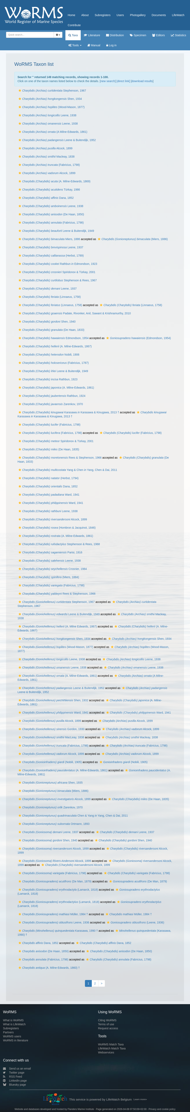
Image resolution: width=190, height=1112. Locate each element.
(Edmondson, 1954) (138, 338)
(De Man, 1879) (55, 881)
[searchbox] (29, 35)
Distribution (115, 35)
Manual (94, 45)
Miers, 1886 (49, 239)
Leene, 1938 (47, 115)
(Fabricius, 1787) (53, 362)
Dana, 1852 (46, 197)
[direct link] (123, 81)
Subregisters (102, 15)
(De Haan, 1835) (48, 449)
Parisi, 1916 (50, 552)
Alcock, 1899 (45, 148)
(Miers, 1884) (48, 577)
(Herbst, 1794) (48, 478)
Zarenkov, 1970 (50, 404)
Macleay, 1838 (46, 156)
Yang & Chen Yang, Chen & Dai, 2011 (67, 469)
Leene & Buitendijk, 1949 (56, 230)
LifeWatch (178, 15)
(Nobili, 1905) (50, 762)
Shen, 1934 (50, 98)
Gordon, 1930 (51, 729)
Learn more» (140, 1099)
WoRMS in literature (15, 1040)
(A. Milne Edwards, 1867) (57, 626)
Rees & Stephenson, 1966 (60, 457)
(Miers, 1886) (132, 239)
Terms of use (106, 1024)
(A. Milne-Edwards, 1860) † (49, 967)
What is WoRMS (13, 1020)
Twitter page (13, 1072)
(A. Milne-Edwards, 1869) (54, 181)
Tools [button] (75, 45)
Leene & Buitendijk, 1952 (57, 140)
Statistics (178, 35)
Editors (158, 35)
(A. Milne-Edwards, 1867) (55, 346)
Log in (111, 45)
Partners (8, 1032)
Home (71, 15)
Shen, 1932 (53, 700)
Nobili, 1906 (48, 354)
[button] (20, 90)
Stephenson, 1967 (52, 90)
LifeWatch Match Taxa (112, 1048)
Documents (159, 15)
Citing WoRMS (107, 1020)
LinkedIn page (15, 1080)
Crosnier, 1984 (52, 568)
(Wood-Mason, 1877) (51, 107)
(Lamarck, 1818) (58, 889)
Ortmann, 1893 (54, 823)
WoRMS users (12, 1036)
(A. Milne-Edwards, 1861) (56, 387)
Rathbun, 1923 (47, 379)
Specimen (138, 35)
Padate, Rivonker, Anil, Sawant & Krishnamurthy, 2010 (74, 313)
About (85, 15)
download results (142, 81)
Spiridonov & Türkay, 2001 (56, 272)
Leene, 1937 (50, 247)
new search (107, 81)
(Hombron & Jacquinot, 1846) (57, 527)
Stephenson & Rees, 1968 (59, 544)
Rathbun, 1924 (51, 395)
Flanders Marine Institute (81, 1109)
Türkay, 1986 (49, 189)
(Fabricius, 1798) (49, 164)
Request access (108, 1028)
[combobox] (30, 35)
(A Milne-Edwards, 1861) (52, 131)
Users (120, 15)
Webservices (106, 1052)
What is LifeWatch (14, 1024)
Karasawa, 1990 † (58, 930)
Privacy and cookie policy (162, 1109)
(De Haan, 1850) (51, 214)
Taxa (73, 35)
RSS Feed (12, 1076)
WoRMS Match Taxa (111, 1044)
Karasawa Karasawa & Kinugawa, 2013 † (68, 412)
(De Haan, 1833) (51, 329)
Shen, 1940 (46, 321)
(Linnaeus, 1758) (49, 296)
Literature (92, 35)
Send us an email (17, 1068)
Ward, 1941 (48, 494)
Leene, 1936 (53, 922)
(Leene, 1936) (135, 922)
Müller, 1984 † (53, 914)
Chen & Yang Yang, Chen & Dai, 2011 (73, 815)
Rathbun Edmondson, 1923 (57, 263)
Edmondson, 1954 (53, 338)
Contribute (74, 25)
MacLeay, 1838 (51, 737)
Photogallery (138, 15)
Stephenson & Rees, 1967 (57, 280)
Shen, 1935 (50, 782)
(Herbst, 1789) (51, 255)
